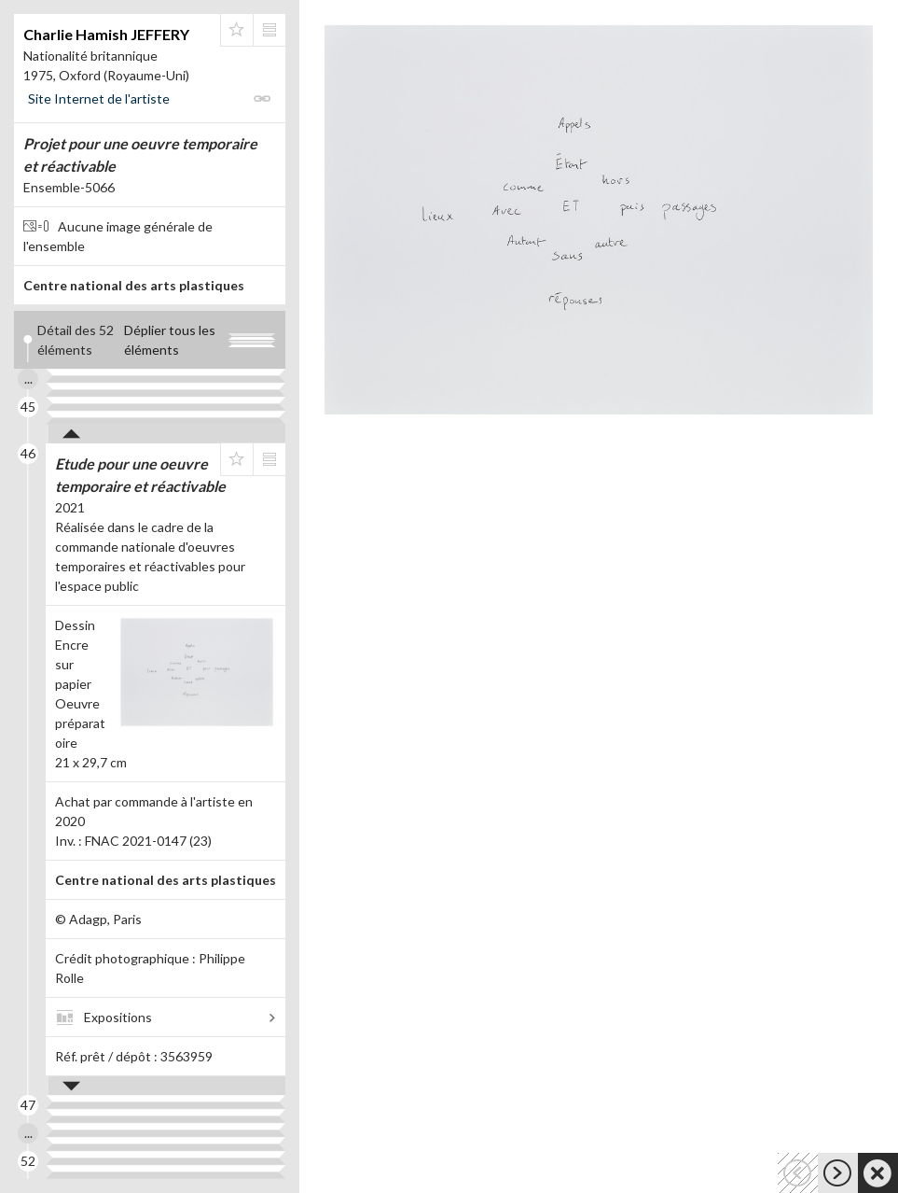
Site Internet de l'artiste (99, 98)
